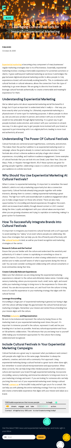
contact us (13, 384)
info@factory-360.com (22, 410)
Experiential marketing (11, 64)
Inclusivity (15, 316)
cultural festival (12, 240)
